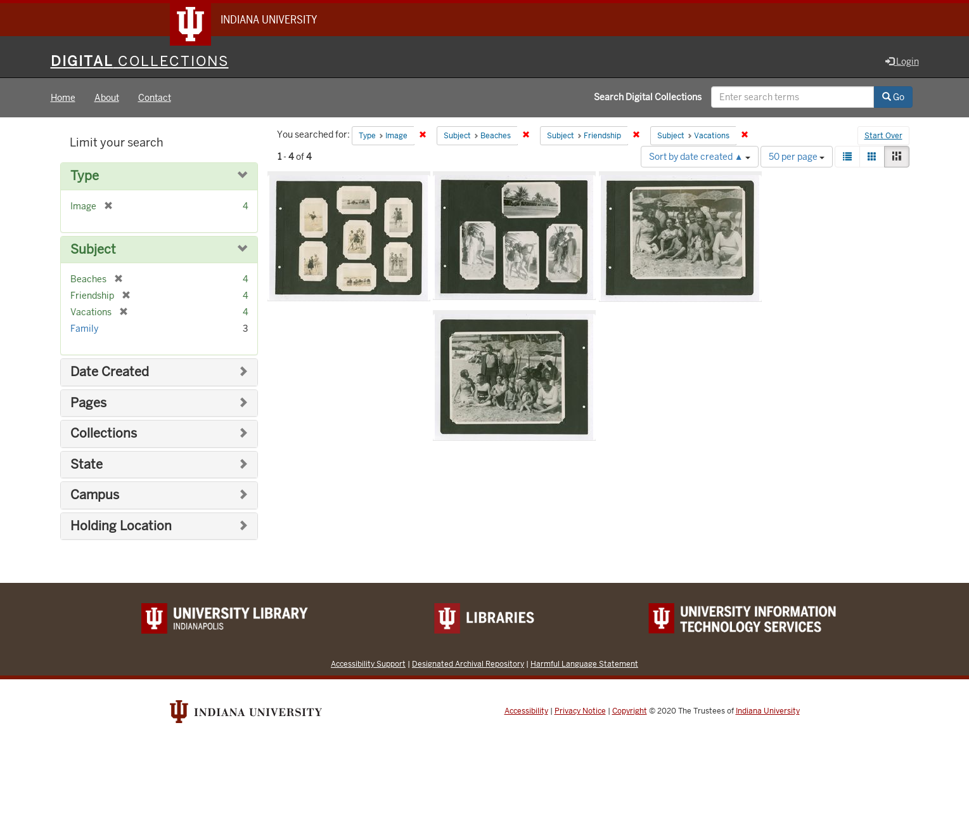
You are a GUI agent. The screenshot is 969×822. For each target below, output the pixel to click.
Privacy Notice (580, 711)
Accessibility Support (368, 664)
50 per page (797, 156)
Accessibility (526, 711)
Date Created (109, 372)
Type (84, 176)
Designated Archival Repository (468, 664)
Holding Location (121, 526)
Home (63, 97)
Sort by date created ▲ (699, 156)
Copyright (629, 711)
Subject (93, 250)
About (106, 97)
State (86, 465)
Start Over (883, 136)
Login (902, 61)
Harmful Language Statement (584, 664)
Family (84, 328)
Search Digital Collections (648, 97)
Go (893, 97)
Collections (103, 433)
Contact (154, 97)
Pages (88, 403)
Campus (94, 495)
